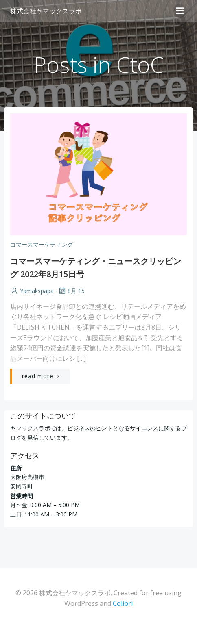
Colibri (123, 603)
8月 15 (71, 291)
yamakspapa (32, 291)
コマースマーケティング (41, 244)
